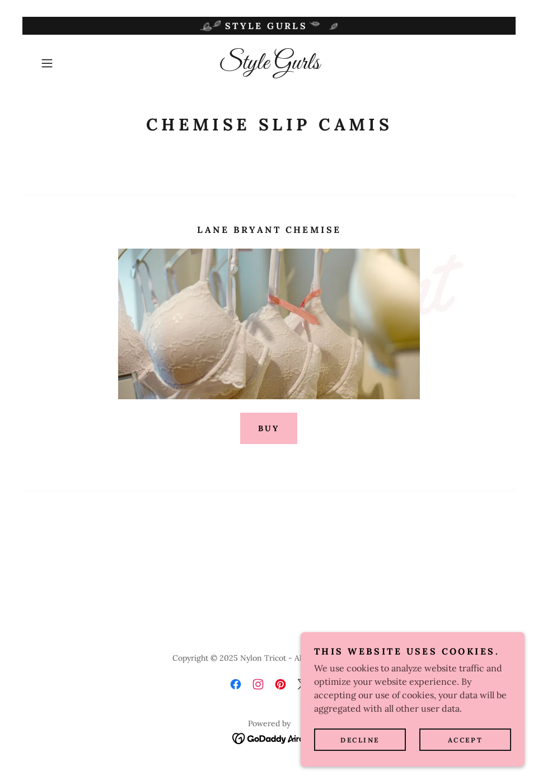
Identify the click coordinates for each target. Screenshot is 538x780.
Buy (268, 428)
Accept (465, 740)
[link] (269, 65)
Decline (360, 740)
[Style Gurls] (269, 25)
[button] (71, 63)
